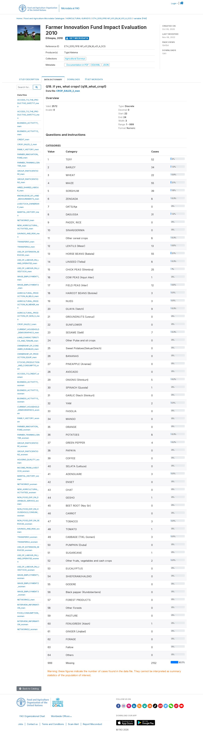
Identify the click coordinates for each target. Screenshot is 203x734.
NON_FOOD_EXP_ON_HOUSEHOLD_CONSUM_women (27, 512)
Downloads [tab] (73, 79)
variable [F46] (140, 18)
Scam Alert (73, 724)
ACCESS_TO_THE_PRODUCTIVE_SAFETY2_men (28, 114)
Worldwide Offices (60, 716)
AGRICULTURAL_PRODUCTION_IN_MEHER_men (28, 304)
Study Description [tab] (29, 79)
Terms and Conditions (53, 724)
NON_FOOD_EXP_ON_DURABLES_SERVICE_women (28, 500)
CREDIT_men (23, 139)
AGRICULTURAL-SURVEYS (78, 18)
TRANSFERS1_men (25, 241)
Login (173, 3)
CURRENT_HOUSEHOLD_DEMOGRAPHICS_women (28, 410)
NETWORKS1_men (25, 220)
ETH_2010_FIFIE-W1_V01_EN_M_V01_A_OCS (112, 18)
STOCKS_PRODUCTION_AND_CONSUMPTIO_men (28, 365)
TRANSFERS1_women (27, 537)
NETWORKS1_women (27, 484)
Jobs (20, 724)
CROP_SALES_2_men (27, 144)
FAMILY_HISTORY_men (28, 149)
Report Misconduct (92, 724)
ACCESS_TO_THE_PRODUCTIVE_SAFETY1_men (28, 103)
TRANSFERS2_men (26, 247)
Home (19, 18)
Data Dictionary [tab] (53, 79)
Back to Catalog (29, 688)
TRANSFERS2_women (27, 542)
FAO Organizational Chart (32, 716)
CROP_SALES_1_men (26, 324)
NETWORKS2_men (26, 599)
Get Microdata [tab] (94, 79)
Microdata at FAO (70, 8)
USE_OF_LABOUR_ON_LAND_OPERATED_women (28, 558)
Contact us (32, 724)
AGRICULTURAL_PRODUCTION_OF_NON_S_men (28, 316)
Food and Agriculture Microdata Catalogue (44, 18)
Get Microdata (77, 38)
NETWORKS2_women (27, 629)
